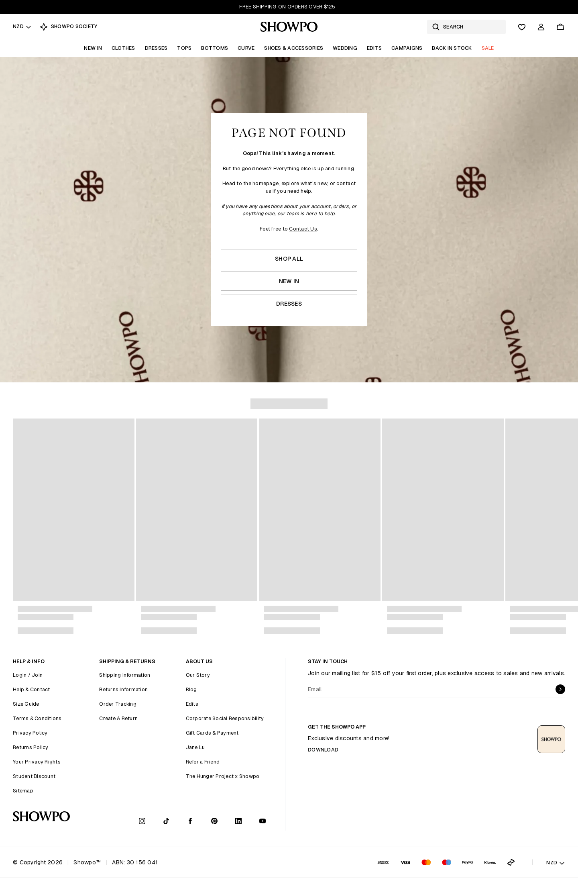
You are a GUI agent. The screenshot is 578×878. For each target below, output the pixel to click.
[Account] (541, 27)
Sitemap (23, 790)
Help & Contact (31, 689)
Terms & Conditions (37, 718)
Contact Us (303, 228)
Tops (184, 48)
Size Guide (26, 703)
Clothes (123, 48)
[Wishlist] (522, 27)
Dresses (156, 48)
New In (93, 48)
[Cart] (560, 27)
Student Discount (34, 776)
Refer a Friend (203, 761)
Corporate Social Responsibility (225, 718)
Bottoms (214, 48)
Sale (488, 48)
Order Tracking (117, 703)
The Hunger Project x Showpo (223, 776)
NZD (22, 26)
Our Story (198, 675)
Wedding (345, 48)
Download (323, 749)
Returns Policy (31, 747)
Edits (374, 48)
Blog (191, 689)
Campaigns (406, 48)
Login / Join (28, 675)
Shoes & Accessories (293, 48)
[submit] (560, 689)
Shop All (289, 258)
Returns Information (123, 689)
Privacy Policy (30, 732)
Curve (246, 48)
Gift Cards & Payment (212, 732)
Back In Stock (452, 48)
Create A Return (118, 718)
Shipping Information (124, 675)
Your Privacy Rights (37, 761)
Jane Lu (195, 747)
